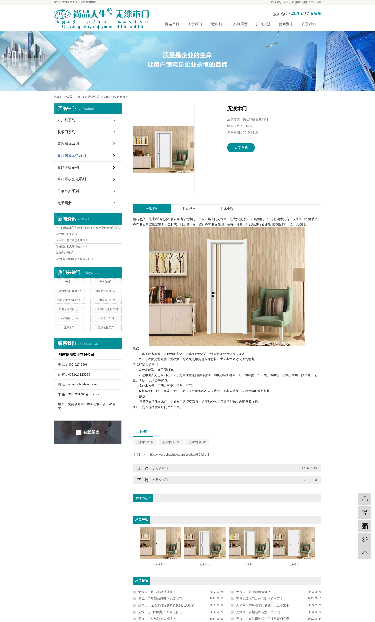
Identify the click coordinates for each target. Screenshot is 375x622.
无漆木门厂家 (197, 442)
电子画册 (64, 203)
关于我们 (195, 24)
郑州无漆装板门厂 (69, 309)
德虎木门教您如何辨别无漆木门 (160, 598)
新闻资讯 (286, 24)
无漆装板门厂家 (69, 318)
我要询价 (241, 147)
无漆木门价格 (145, 442)
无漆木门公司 (106, 318)
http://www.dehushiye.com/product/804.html (178, 454)
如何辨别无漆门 (65, 252)
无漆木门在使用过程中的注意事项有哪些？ (266, 618)
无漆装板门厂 (106, 327)
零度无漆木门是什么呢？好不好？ (259, 598)
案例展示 (240, 24)
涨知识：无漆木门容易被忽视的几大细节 (166, 605)
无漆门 (69, 281)
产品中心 (94, 97)
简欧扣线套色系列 (116, 97)
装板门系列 (66, 132)
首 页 (80, 97)
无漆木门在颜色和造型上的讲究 (258, 612)
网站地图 (301, 2)
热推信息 (276, 2)
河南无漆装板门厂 (106, 290)
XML (318, 2)
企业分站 (289, 2)
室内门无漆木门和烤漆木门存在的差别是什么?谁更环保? (89, 227)
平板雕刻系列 (68, 191)
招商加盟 (263, 24)
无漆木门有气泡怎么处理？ (72, 240)
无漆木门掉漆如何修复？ (253, 592)
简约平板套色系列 (71, 179)
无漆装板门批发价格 (106, 309)
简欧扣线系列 (68, 144)
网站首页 (172, 24)
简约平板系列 (68, 167)
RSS (311, 2)
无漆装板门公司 (106, 300)
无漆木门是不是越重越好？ (157, 592)
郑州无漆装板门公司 (69, 300)
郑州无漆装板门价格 (69, 290)
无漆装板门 (106, 281)
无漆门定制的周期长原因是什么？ (76, 259)
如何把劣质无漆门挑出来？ (72, 246)
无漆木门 (217, 24)
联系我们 (309, 24)
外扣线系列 (66, 120)
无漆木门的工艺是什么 (69, 234)
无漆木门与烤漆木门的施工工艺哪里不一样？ (267, 605)
